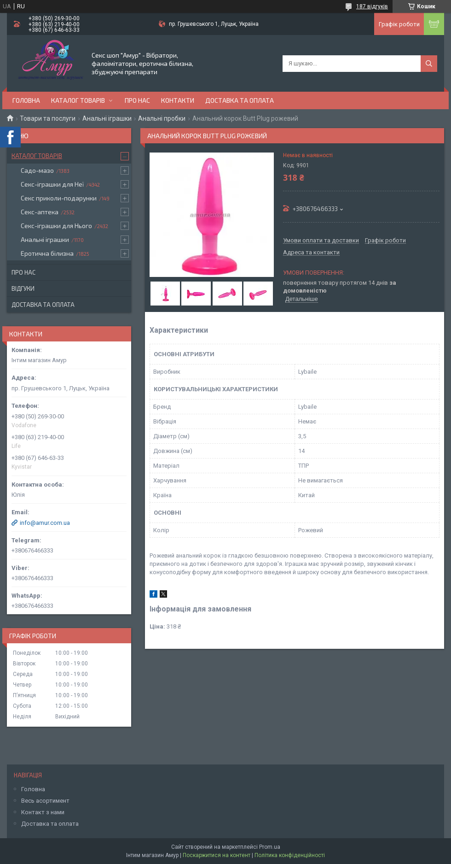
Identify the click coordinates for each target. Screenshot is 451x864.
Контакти (177, 100)
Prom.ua (269, 847)
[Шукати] (429, 63)
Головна (26, 100)
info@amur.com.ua (45, 522)
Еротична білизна (47, 253)
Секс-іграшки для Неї (52, 184)
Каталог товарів (78, 100)
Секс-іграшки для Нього (56, 225)
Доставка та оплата (239, 100)
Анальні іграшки (107, 118)
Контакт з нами (42, 812)
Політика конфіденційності (289, 855)
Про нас (137, 100)
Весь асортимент (45, 800)
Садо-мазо (37, 170)
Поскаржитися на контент (216, 855)
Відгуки (23, 288)
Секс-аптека (39, 212)
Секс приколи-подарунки (59, 198)
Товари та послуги (47, 118)
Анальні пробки (161, 118)
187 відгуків (372, 6)
